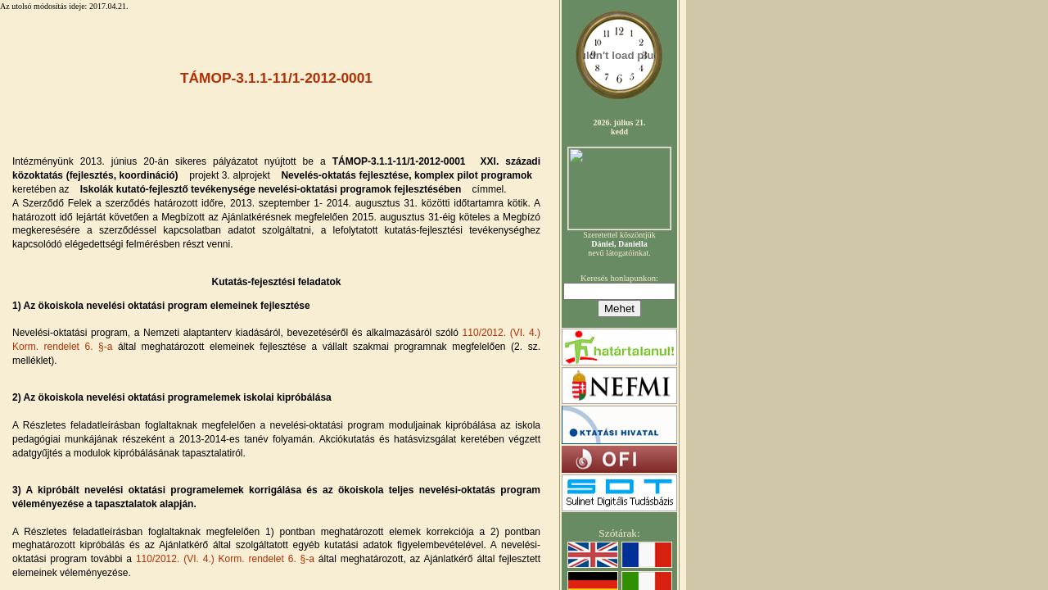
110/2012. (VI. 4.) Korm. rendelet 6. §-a (227, 559)
